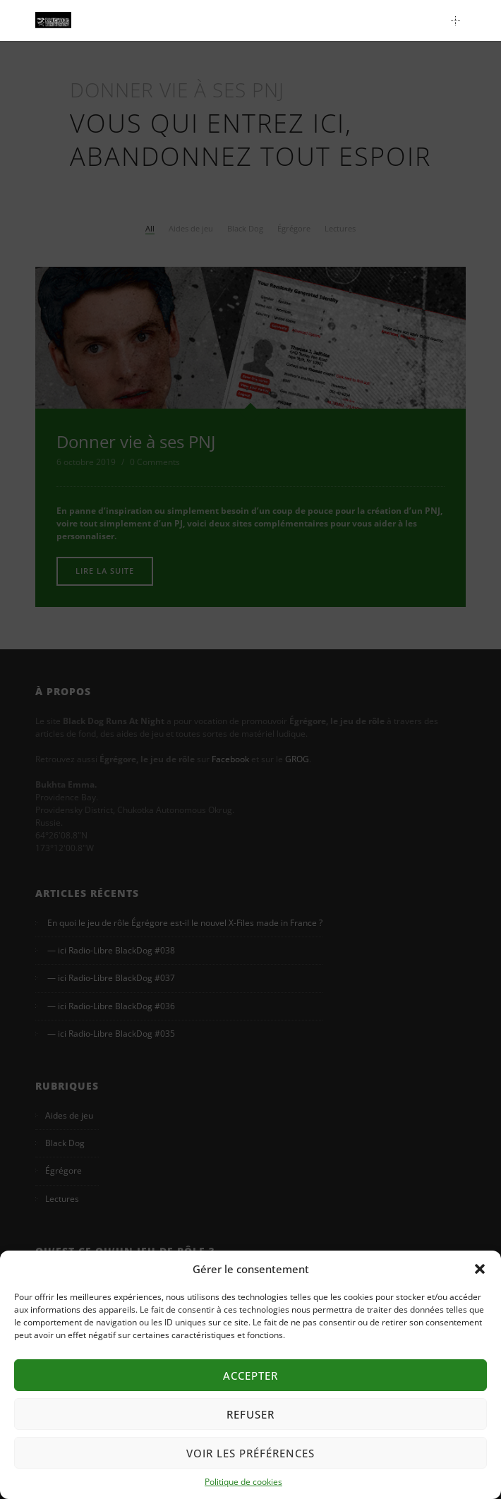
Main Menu (459, 20)
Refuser (250, 1414)
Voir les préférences (250, 1453)
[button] (480, 1269)
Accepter (250, 1375)
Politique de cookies (243, 1482)
